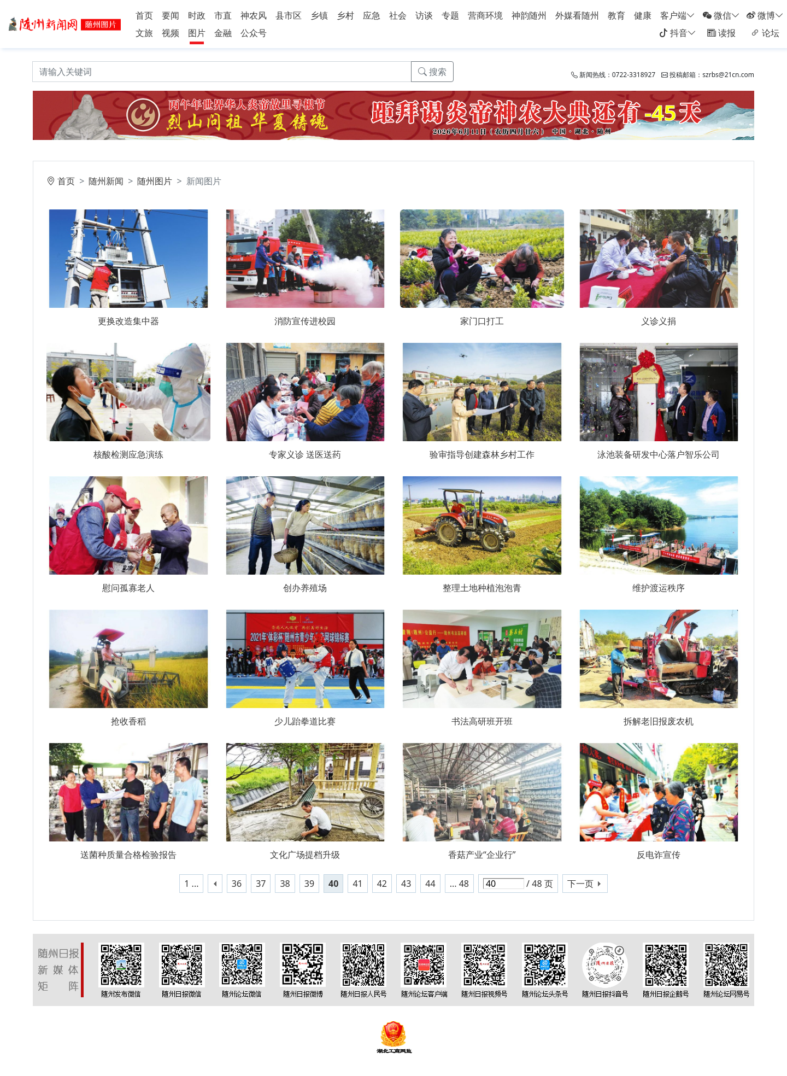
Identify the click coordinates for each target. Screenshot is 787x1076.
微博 (765, 15)
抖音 (677, 33)
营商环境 (485, 15)
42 (382, 884)
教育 (616, 15)
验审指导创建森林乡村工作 (482, 454)
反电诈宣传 (658, 855)
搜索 (432, 72)
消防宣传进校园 (305, 321)
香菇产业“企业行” (482, 855)
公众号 (253, 33)
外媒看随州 (577, 15)
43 (406, 884)
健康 (642, 15)
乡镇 (319, 15)
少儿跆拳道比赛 (305, 721)
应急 (371, 15)
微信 (721, 15)
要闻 (170, 15)
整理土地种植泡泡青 (482, 588)
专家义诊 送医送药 (305, 454)
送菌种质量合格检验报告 (128, 855)
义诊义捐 (658, 321)
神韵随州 (529, 15)
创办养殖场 (305, 588)
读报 (721, 33)
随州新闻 (106, 181)
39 (309, 884)
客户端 (677, 15)
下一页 (580, 884)
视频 (170, 33)
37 (261, 884)
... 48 (459, 884)
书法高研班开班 (482, 721)
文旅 (144, 33)
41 (357, 884)
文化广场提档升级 (305, 855)
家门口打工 (482, 321)
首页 (144, 15)
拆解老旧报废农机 (659, 721)
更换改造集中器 (128, 321)
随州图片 (154, 181)
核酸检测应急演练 (128, 454)
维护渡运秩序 (658, 588)
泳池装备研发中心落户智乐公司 (658, 454)
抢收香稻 (128, 721)
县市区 (288, 15)
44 (430, 884)
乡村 (345, 15)
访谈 (424, 15)
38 (285, 884)
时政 (196, 15)
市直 (223, 15)
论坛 (765, 33)
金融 (223, 33)
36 (237, 884)
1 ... (191, 884)
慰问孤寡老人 (128, 588)
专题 (450, 15)
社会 (398, 15)
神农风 (253, 15)
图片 (196, 33)
